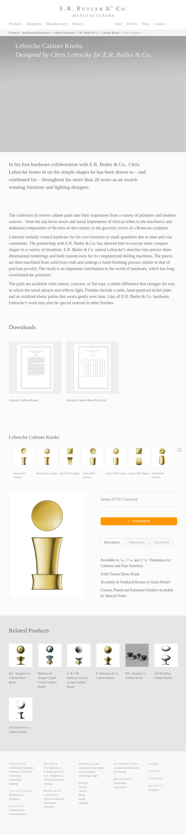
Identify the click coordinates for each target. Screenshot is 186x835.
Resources (123, 779)
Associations (120, 787)
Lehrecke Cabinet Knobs (23, 400)
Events (132, 24)
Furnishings (15, 779)
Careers (156, 778)
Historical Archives (54, 798)
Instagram (154, 789)
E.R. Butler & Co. (88, 32)
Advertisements (87, 771)
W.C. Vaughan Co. (20, 673)
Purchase (139, 521)
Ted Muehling (162, 673)
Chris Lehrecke (71, 54)
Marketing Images (88, 775)
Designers (34, 24)
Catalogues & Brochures (92, 767)
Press (145, 24)
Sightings (84, 802)
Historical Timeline (54, 779)
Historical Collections (20, 771)
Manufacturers (57, 24)
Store (119, 24)
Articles (83, 787)
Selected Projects (18, 814)
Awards (83, 790)
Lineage (48, 783)
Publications (50, 802)
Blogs (82, 794)
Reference (49, 806)
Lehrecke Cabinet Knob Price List (86, 400)
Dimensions (137, 542)
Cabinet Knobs (110, 32)
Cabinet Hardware (64, 32)
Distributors (125, 763)
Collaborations (16, 810)
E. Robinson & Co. (107, 673)
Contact (160, 24)
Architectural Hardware (36, 32)
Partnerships (120, 783)
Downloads (161, 542)
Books (82, 798)
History (78, 24)
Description (112, 542)
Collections (15, 775)
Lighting (13, 783)
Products (15, 24)
